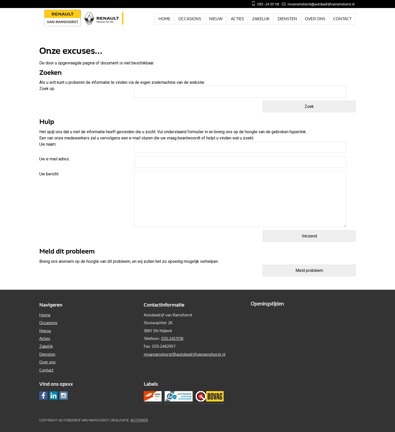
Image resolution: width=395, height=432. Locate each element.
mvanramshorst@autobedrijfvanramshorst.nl (320, 4)
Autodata (139, 420)
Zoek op (47, 88)
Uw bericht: (49, 174)
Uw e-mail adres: (54, 159)
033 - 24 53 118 (268, 4)
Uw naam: (47, 144)
